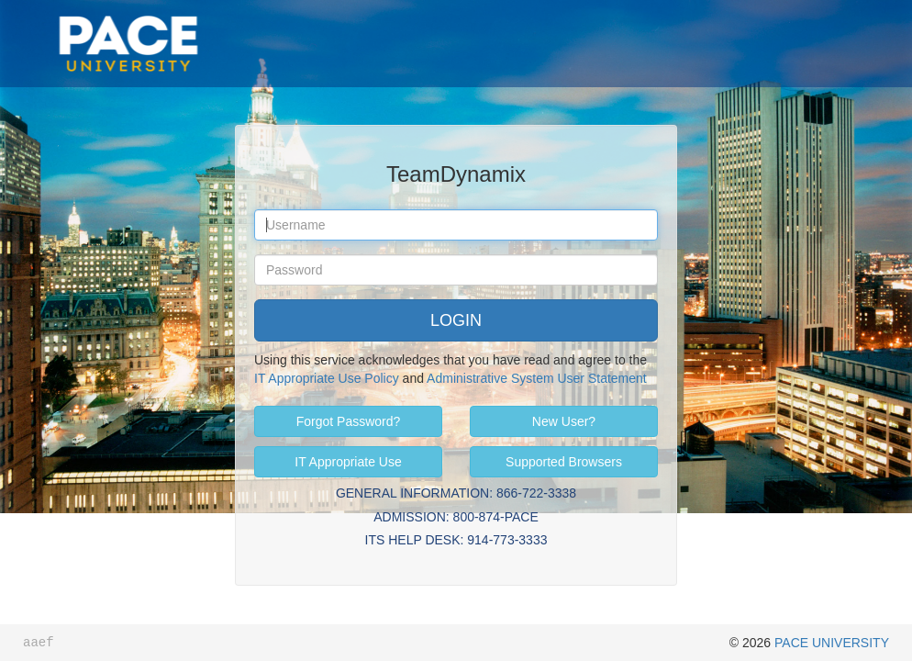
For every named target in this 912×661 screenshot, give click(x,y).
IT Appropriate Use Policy (326, 378)
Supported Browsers (564, 461)
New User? (563, 421)
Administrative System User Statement (537, 378)
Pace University (128, 18)
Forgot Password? (348, 421)
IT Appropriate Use (348, 461)
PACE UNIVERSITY (831, 642)
